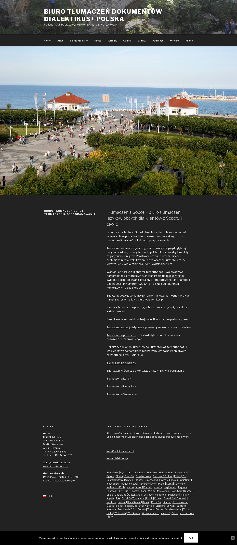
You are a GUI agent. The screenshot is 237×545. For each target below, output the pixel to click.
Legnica (182, 487)
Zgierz (174, 513)
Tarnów (142, 509)
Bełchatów (112, 472)
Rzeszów (156, 502)
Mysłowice (163, 491)
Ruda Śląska (134, 502)
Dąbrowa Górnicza (162, 476)
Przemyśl (181, 498)
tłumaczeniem (175, 275)
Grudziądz (185, 479)
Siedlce (167, 502)
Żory (110, 516)
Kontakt (174, 40)
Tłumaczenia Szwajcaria (122, 394)
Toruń (186, 509)
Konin (138, 487)
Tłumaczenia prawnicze (121, 335)
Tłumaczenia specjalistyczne (125, 327)
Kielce (130, 487)
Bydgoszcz (181, 472)
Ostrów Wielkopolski (155, 494)
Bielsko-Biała (166, 472)
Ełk (184, 476)
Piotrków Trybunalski (133, 498)
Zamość (165, 513)
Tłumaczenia (79, 40)
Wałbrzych (120, 513)
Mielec (151, 491)
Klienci (189, 40)
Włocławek (133, 513)
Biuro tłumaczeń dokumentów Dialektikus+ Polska (103, 15)
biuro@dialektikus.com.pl (56, 462)
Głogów (139, 479)
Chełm (119, 476)
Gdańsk (110, 479)
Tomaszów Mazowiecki (169, 509)
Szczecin (181, 505)
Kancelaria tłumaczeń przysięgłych (128, 307)
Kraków (158, 487)
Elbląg (177, 476)
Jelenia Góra (158, 483)
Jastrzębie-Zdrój (129, 483)
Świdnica (111, 509)
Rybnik (145, 502)
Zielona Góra (187, 513)
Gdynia (120, 479)
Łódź (143, 491)
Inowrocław (112, 483)
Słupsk (119, 505)
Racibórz (111, 502)
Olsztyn (188, 491)
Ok (191, 537)
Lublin (127, 491)
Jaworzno (145, 483)
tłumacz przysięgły (163, 307)
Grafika (142, 40)
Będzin (123, 472)
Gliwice (129, 479)
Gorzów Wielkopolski (166, 479)
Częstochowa (143, 476)
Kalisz (169, 483)
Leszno (110, 491)
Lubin (119, 491)
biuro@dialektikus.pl (150, 299)
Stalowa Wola (146, 505)
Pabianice (173, 494)
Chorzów (129, 476)
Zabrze (155, 513)
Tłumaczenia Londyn (119, 378)
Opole (109, 494)
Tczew (150, 509)
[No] (233, 538)
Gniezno (149, 479)
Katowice (179, 483)
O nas (60, 40)
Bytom (110, 476)
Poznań (158, 498)
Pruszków (169, 498)
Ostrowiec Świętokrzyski (128, 494)
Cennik (127, 40)
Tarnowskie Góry (127, 509)
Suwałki (171, 505)
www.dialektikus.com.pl (55, 466)
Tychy (109, 513)
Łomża (135, 491)
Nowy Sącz (177, 491)
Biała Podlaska (137, 472)
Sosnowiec (131, 505)
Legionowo (170, 487)
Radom (122, 502)
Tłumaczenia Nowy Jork (121, 386)
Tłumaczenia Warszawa (121, 362)
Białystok (152, 472)
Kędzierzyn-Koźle (115, 487)
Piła (118, 498)
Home (47, 40)
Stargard (160, 505)
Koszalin (147, 487)
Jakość (97, 40)
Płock (149, 498)
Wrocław (147, 513)
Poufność (157, 40)
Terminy (112, 40)
